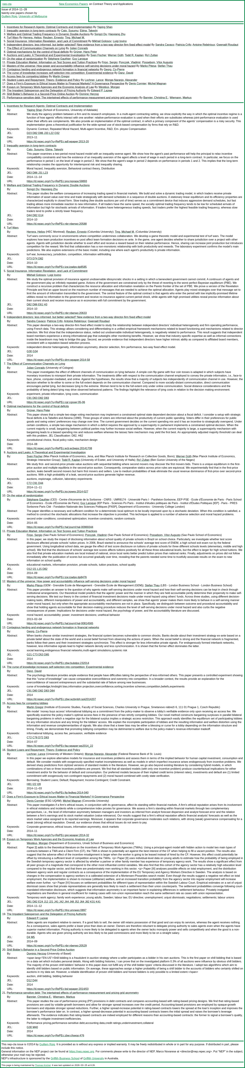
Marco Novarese (166, 1051)
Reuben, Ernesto (53, 37)
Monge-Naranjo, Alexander (121, 80)
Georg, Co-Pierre (114, 69)
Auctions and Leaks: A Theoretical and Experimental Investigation (46, 55)
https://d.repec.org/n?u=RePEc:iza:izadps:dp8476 (57, 577)
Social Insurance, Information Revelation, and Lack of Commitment (47, 41)
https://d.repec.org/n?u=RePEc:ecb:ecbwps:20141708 (59, 448)
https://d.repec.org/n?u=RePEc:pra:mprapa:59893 (57, 181)
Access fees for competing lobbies (27, 76)
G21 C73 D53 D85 (38, 654)
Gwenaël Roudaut (227, 44)
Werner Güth (115, 55)
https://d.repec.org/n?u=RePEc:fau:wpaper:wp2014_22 (60, 745)
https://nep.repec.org (81, 1051)
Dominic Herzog (89, 94)
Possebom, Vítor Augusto (157, 62)
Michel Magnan (157, 83)
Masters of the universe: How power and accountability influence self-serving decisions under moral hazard (71, 65)
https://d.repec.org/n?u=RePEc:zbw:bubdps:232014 (58, 663)
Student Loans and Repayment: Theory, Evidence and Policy (43, 80)
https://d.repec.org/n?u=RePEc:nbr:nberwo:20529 (57, 945)
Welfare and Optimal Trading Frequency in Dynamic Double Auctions (48, 34)
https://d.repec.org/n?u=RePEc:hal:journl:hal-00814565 (60, 623)
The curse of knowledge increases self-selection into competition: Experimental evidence (60, 72)
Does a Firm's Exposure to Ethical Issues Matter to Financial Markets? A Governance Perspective (65, 83)
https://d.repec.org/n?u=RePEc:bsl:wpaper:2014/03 (57, 988)
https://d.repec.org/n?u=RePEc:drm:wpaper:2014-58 (58, 359)
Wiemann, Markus (181, 97)
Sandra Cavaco (164, 44)
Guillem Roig (9, 16)
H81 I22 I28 (34, 784)
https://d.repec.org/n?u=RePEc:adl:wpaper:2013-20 (58, 141)
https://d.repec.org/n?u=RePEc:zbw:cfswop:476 (55, 1035)
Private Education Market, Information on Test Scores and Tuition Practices (52, 62)
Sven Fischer (98, 55)
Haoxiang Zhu (116, 34)
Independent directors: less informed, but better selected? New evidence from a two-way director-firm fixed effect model (79, 44)
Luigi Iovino (120, 41)
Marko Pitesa (148, 65)
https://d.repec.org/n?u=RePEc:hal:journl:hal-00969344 (60, 527)
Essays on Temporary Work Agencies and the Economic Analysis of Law (50, 87)
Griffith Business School (65, 1058)
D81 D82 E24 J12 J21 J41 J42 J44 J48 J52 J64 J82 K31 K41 (64, 901)
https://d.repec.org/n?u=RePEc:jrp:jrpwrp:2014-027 (57, 491)
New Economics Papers (73, 4)
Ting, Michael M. (75, 37)
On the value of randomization (25, 58)
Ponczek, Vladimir (130, 62)
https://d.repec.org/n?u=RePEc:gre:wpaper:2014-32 (58, 835)
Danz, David (125, 72)
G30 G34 (32, 351)
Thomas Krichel (43, 1065)
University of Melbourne (33, 16)
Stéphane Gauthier (59, 58)
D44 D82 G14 (35, 215)
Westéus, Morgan (109, 87)
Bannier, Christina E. (155, 97)
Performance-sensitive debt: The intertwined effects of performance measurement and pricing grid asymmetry (73, 97)
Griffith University (93, 1058)
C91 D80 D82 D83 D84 (41, 690)
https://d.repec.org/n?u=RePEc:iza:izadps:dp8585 (57, 266)
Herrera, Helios (32, 37)
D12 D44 (32, 980)
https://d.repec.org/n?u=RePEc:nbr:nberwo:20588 (57, 223)
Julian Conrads (79, 48)
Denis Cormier (137, 83)
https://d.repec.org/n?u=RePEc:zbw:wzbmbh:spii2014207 (61, 699)
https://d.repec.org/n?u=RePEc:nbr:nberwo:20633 (57, 313)
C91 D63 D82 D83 (38, 398)
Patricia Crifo (183, 44)
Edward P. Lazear (101, 90)
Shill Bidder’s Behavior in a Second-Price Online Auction (41, 94)
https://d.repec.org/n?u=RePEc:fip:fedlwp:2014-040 (57, 792)
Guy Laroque (80, 58)
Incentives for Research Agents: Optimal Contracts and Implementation (49, 27)
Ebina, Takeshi (89, 30)
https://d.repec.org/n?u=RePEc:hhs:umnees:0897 (56, 910)
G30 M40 (32, 1027)
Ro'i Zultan (151, 55)
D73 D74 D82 (35, 258)
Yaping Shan (104, 27)
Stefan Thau (165, 65)
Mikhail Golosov (101, 41)
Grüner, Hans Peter (85, 51)
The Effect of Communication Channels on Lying (36, 48)
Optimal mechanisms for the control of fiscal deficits (38, 51)
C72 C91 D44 (35, 483)
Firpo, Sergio (109, 62)
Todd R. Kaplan (134, 55)
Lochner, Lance (94, 80)
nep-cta (6, 4)
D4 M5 (31, 937)
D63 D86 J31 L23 (37, 172)
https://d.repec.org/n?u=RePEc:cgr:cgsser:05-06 (56, 402)
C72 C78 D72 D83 (38, 737)
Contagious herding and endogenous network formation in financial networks (53, 69)
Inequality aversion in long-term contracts (31, 30)
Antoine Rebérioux (204, 44)
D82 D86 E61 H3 (37, 304)
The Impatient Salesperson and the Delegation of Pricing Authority (46, 90)
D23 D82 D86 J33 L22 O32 (43, 133)
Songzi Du (100, 34)
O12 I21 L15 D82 (37, 568)
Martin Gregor (61, 76)
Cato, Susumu (69, 30)
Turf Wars (13, 37)
